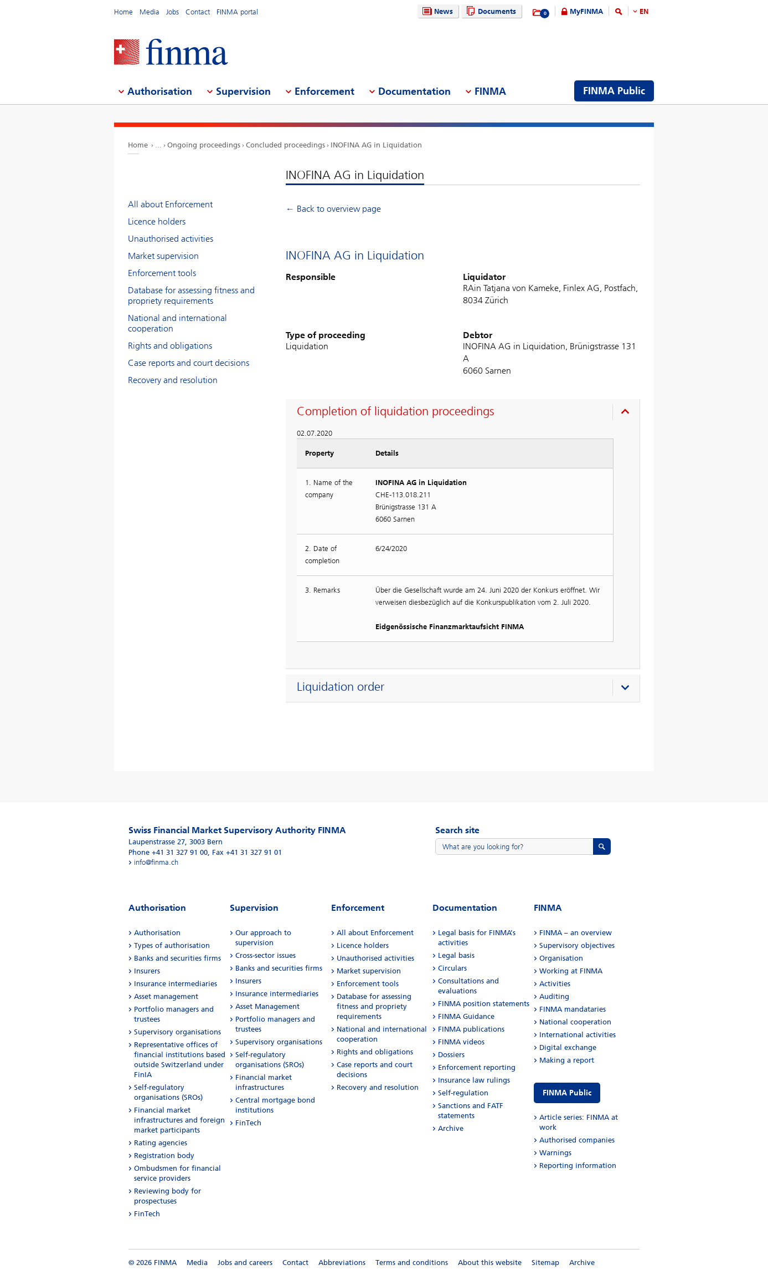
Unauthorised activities (170, 238)
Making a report (566, 1060)
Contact (197, 12)
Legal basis (456, 955)
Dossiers (451, 1054)
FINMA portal (237, 12)
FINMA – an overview (575, 933)
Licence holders (156, 221)
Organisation (561, 958)
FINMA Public (567, 1093)
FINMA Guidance (466, 1016)
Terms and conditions (411, 1262)
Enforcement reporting (477, 1067)
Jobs (172, 12)
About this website (490, 1262)
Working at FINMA (570, 971)
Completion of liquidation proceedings (395, 411)
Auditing (554, 996)
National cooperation (575, 1022)
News (436, 11)
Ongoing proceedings (203, 145)
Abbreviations (341, 1262)
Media (149, 12)
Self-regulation (463, 1093)
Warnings (555, 1153)
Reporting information (577, 1165)
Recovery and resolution (173, 380)
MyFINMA (586, 11)
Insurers (147, 971)
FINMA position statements (483, 1003)
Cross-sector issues (265, 955)
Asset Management (267, 1006)
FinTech (147, 1214)
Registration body (164, 1155)
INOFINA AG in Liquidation (376, 145)
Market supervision (163, 256)
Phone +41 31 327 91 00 (168, 852)
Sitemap (545, 1262)
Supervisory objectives (577, 945)
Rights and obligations (170, 345)
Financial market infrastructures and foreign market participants (179, 1120)
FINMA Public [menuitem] (614, 91)
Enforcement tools (162, 273)
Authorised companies (577, 1140)
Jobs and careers (245, 1262)
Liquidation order (340, 687)
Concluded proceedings (285, 145)
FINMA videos (461, 1042)
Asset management (166, 996)
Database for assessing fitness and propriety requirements (191, 295)
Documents (489, 11)
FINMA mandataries (572, 1009)
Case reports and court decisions (188, 363)
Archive (450, 1128)
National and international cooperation (177, 323)
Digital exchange (567, 1047)
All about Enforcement (170, 204)
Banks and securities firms (177, 958)
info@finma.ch (156, 862)
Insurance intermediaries (175, 984)
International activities (577, 1035)
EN (644, 11)
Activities (554, 984)
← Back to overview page (333, 208)
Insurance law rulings (474, 1080)
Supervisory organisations (177, 1032)
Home (123, 12)
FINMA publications (471, 1029)
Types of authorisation (172, 945)
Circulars (452, 968)
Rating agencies (160, 1143)
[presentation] (465, 413)
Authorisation (157, 933)
